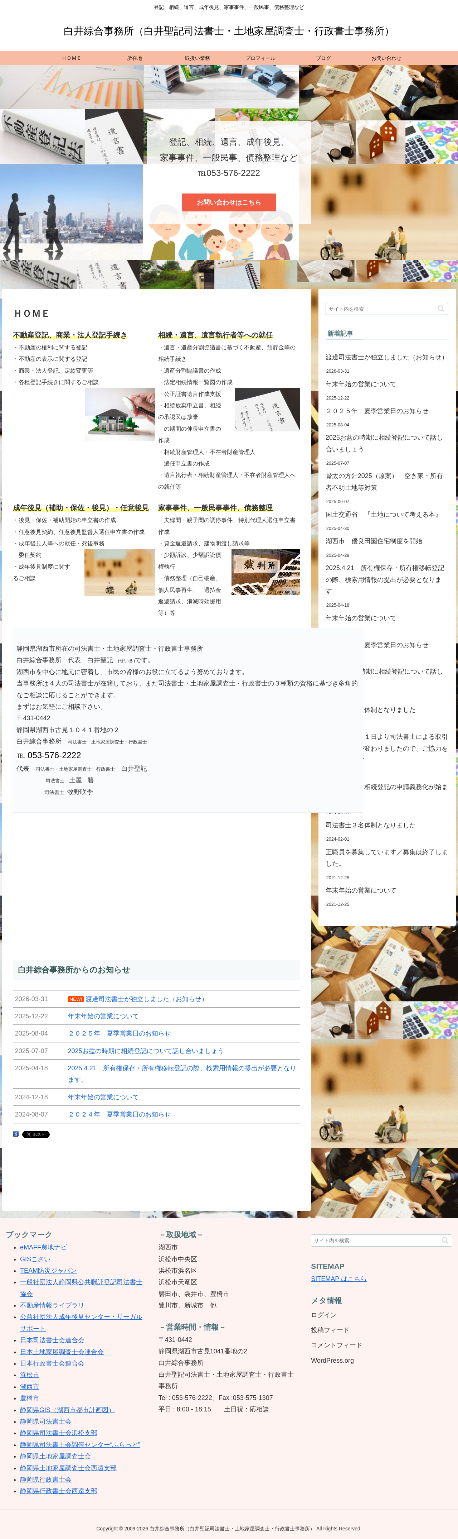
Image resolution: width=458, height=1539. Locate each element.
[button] (441, 309)
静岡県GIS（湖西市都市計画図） (67, 1410)
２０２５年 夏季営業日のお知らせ (377, 411)
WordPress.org (332, 1360)
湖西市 (29, 1386)
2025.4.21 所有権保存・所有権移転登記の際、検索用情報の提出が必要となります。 (385, 579)
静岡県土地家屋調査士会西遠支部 (68, 1468)
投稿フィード (330, 1330)
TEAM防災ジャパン (48, 1270)
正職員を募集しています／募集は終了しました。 (387, 858)
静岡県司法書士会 (46, 1421)
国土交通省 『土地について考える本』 (384, 514)
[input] (387, 309)
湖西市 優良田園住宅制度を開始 (374, 541)
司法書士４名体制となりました (371, 709)
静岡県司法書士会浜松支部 (58, 1433)
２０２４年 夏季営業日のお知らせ (377, 645)
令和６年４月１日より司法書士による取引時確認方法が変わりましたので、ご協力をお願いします (387, 748)
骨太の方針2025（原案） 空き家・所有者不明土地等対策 (384, 481)
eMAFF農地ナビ (43, 1247)
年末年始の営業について (361, 384)
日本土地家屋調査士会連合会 (62, 1352)
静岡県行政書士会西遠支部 (58, 1491)
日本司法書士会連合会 (52, 1340)
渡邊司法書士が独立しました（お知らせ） (387, 357)
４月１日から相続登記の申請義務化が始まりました (387, 792)
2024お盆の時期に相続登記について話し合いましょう (384, 677)
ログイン (324, 1315)
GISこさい (35, 1259)
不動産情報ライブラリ (52, 1305)
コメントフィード (336, 1345)
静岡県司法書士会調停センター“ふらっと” (80, 1444)
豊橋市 (29, 1398)
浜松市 (29, 1374)
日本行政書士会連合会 (52, 1363)
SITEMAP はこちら (339, 1278)
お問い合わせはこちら (229, 202)
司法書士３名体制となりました (371, 825)
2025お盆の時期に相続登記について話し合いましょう (384, 443)
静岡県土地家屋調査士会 (55, 1456)
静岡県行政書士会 (46, 1479)
